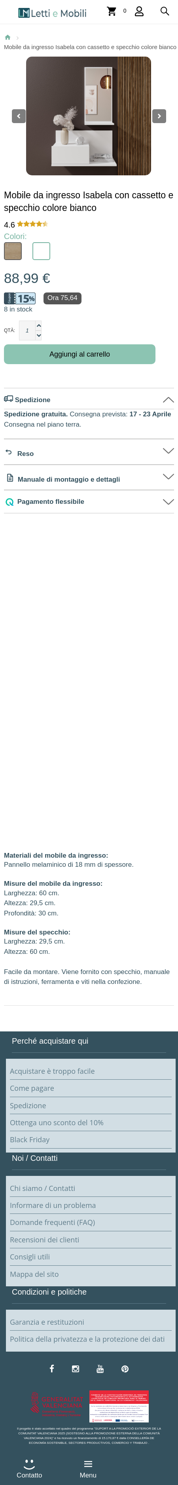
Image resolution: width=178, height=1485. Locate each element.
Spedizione (28, 1105)
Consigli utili (30, 1256)
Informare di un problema (53, 1205)
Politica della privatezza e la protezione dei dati (87, 1339)
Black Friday (29, 1139)
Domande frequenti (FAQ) (52, 1222)
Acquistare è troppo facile (52, 1071)
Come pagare (32, 1088)
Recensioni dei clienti (44, 1239)
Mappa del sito (34, 1274)
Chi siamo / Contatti (42, 1188)
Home (7, 37)
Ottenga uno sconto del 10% (57, 1122)
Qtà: (9, 330)
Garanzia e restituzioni (47, 1322)
